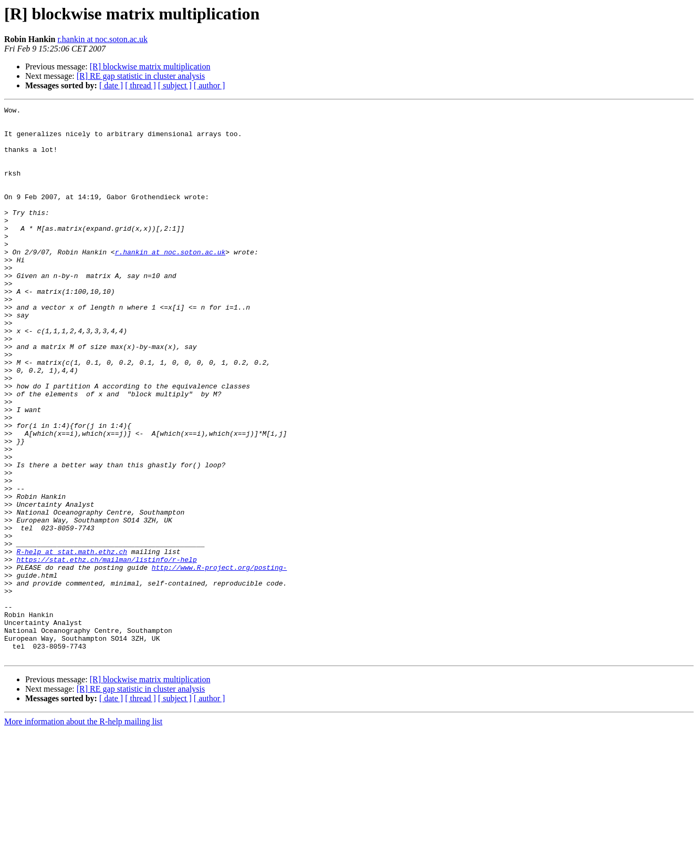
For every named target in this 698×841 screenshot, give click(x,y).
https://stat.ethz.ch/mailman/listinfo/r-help (106, 650)
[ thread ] (140, 85)
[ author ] (209, 85)
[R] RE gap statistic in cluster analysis (141, 75)
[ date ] (111, 85)
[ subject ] (175, 85)
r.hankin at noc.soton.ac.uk (102, 39)
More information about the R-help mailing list (83, 831)
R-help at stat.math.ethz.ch (71, 641)
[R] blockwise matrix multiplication (150, 66)
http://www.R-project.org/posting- (219, 660)
